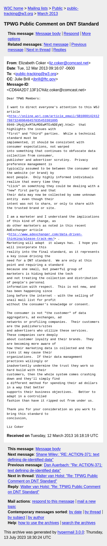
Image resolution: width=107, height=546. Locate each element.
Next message (56, 44)
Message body (48, 34)
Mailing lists (38, 8)
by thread (93, 512)
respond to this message (53, 501)
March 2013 (48, 14)
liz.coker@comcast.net (68, 63)
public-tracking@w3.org (36, 74)
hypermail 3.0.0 (70, 532)
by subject (16, 517)
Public (57, 8)
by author (36, 517)
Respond (71, 34)
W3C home (13, 8)
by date (75, 512)
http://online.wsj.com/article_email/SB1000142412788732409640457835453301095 (53, 118)
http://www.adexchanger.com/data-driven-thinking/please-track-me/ (44, 236)
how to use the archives (38, 523)
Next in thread (38, 50)
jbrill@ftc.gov (44, 79)
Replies (59, 50)
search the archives (79, 523)
